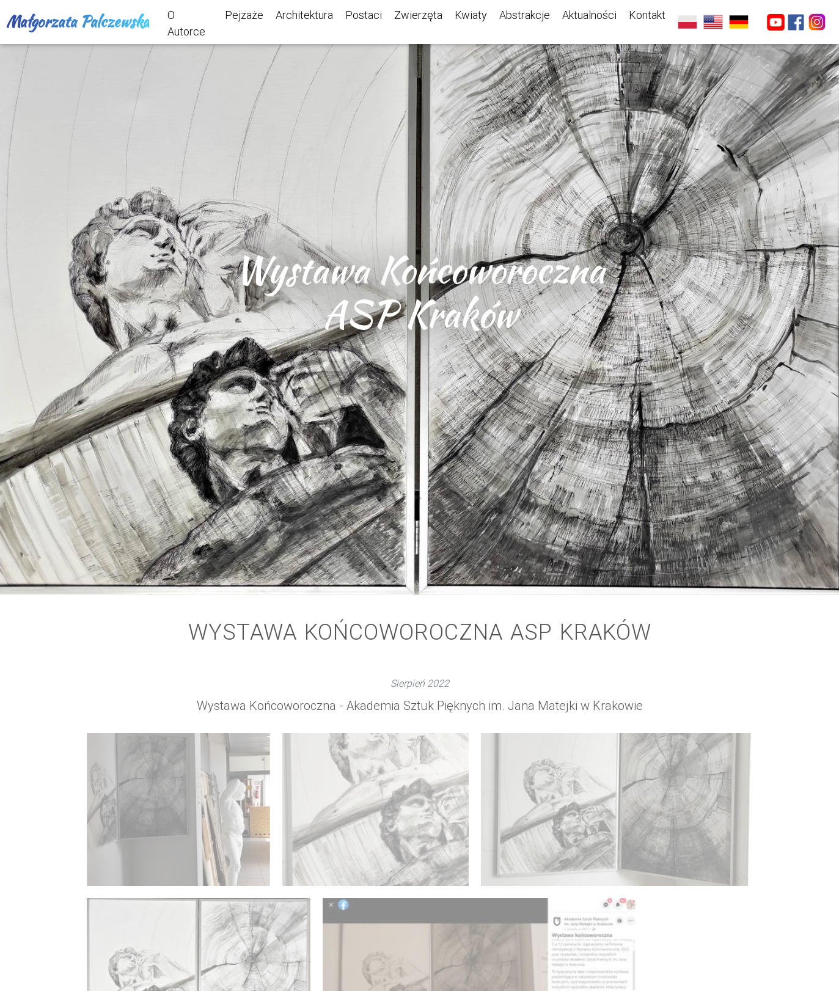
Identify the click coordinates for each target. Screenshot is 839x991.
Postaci (363, 15)
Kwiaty (471, 15)
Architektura (304, 15)
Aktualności (589, 15)
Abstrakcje (524, 15)
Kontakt (647, 15)
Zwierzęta (418, 15)
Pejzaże (244, 15)
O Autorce (186, 23)
